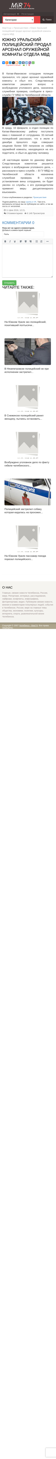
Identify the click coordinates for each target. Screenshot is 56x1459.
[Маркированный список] (36, 241)
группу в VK (31, 202)
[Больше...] (47, 241)
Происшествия (21, 28)
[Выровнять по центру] (26, 241)
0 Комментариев (15, 213)
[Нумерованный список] (41, 241)
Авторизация (11, 14)
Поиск (47, 19)
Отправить (9, 283)
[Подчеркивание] (15, 241)
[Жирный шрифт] (5, 241)
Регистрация (28, 14)
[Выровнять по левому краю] (21, 241)
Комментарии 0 (18, 223)
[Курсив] (10, 241)
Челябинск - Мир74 (28, 625)
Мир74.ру (6, 28)
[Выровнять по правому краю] (30, 241)
